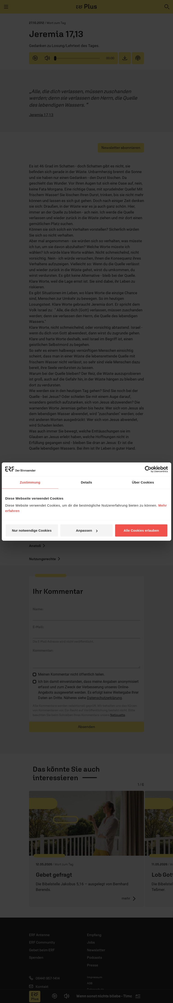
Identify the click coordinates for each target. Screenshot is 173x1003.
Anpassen (87, 530)
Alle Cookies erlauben (141, 530)
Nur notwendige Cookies (32, 530)
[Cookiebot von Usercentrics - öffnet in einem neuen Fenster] (148, 469)
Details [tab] (86, 482)
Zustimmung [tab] (30, 482)
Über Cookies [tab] (143, 482)
